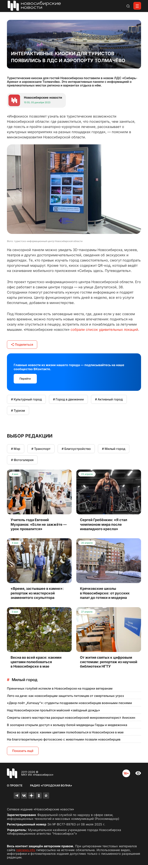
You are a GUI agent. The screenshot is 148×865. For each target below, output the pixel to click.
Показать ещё (22, 751)
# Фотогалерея (22, 460)
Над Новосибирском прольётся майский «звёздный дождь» (53, 710)
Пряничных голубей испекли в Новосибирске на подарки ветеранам (60, 688)
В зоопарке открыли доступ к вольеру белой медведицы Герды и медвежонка (67, 725)
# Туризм (18, 410)
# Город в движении (68, 399)
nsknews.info (25, 850)
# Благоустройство (76, 449)
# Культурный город (26, 399)
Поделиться (22, 344)
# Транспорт (40, 449)
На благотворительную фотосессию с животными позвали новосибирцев (63, 739)
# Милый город (113, 449)
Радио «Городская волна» (51, 785)
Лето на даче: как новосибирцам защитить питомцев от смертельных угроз (65, 696)
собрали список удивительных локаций (104, 330)
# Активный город (109, 399)
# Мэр (15, 449)
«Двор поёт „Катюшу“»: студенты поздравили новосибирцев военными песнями (69, 703)
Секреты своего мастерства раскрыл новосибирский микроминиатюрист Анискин (71, 717)
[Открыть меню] (137, 6)
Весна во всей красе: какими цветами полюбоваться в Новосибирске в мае (65, 732)
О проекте (14, 785)
